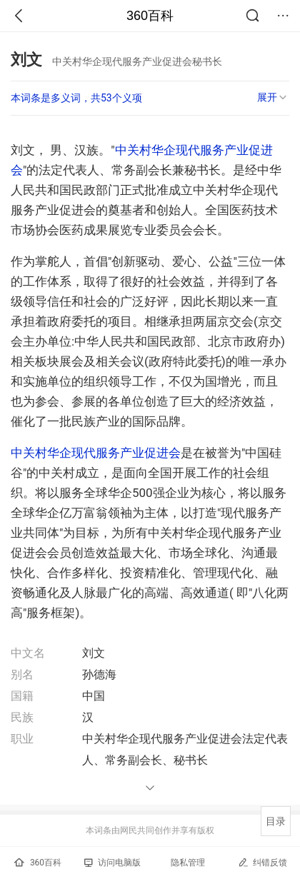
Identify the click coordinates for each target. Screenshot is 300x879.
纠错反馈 (262, 862)
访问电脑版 (112, 863)
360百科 (150, 16)
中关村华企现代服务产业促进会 (96, 453)
